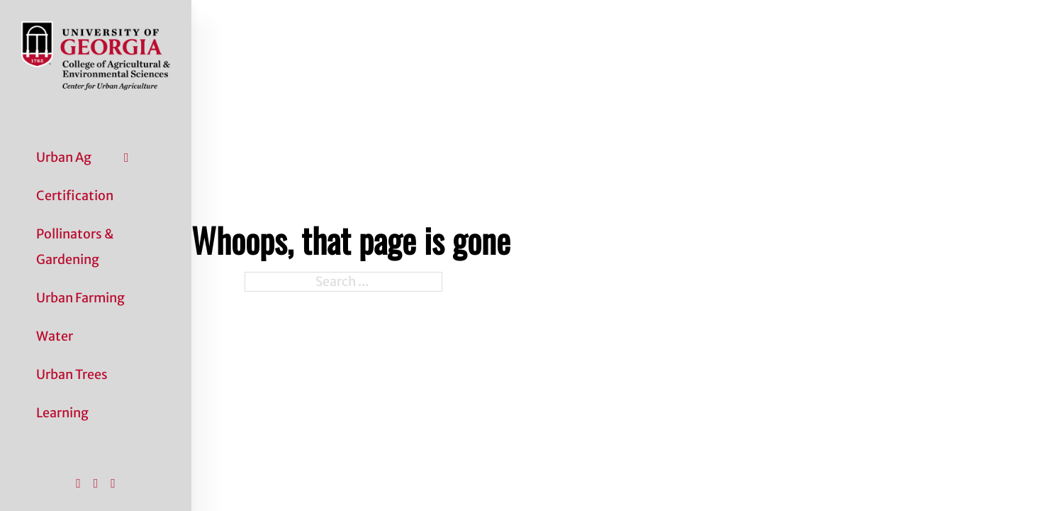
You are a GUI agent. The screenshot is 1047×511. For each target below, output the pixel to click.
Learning (62, 413)
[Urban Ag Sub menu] (126, 157)
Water (54, 336)
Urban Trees (72, 374)
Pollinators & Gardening (74, 247)
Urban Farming (80, 298)
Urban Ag (63, 157)
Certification (74, 195)
